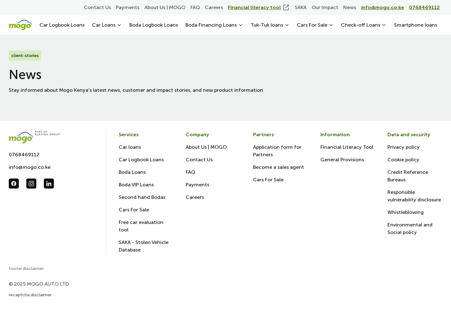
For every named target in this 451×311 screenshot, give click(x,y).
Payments (127, 7)
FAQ (195, 7)
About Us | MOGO (164, 7)
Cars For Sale (134, 210)
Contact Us (97, 7)
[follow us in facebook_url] (14, 184)
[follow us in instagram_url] (31, 184)
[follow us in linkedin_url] (49, 184)
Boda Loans (132, 172)
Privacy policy (403, 147)
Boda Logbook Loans (153, 25)
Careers (214, 7)
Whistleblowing (405, 212)
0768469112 (24, 155)
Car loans (130, 147)
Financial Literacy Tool (346, 147)
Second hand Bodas (142, 197)
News (349, 7)
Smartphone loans (415, 25)
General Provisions (342, 160)
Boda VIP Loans (136, 185)
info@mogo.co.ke (29, 167)
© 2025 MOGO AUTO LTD (39, 284)
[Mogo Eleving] (51, 137)
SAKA (301, 7)
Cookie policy (403, 160)
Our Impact (325, 7)
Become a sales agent (278, 167)
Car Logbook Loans (62, 25)
